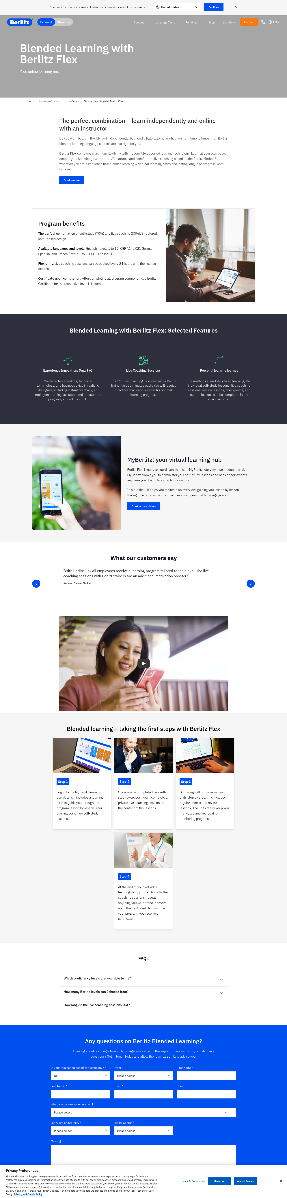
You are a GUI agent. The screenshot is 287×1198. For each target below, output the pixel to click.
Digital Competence (177, 1160)
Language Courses (49, 101)
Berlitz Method (131, 1155)
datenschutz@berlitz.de (116, 1094)
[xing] (47, 1146)
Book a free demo (144, 506)
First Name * (185, 975)
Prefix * (119, 975)
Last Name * (59, 993)
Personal (46, 22)
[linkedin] (41, 1146)
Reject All (219, 1181)
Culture (213, 1149)
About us (128, 1143)
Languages (172, 1143)
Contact (249, 22)
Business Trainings (176, 1155)
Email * (118, 993)
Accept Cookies (245, 1181)
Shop (211, 22)
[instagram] (34, 1146)
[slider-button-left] (36, 584)
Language (214, 1143)
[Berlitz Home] (20, 22)
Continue (213, 7)
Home (30, 101)
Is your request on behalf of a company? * (78, 975)
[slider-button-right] (251, 584)
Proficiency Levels (133, 1160)
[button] (143, 663)
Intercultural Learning (178, 1149)
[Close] (281, 1181)
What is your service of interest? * (73, 1011)
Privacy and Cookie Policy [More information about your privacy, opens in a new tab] (28, 1194)
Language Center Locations (138, 1149)
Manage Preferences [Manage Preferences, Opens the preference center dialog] (193, 1181)
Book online (72, 180)
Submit (143, 1104)
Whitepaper (215, 1160)
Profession (215, 1155)
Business (64, 22)
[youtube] (54, 1147)
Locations (229, 22)
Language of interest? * (66, 1030)
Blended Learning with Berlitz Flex (103, 101)
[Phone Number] (263, 22)
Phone (181, 993)
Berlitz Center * (124, 1030)
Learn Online (71, 101)
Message (56, 1048)
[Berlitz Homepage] (41, 1137)
